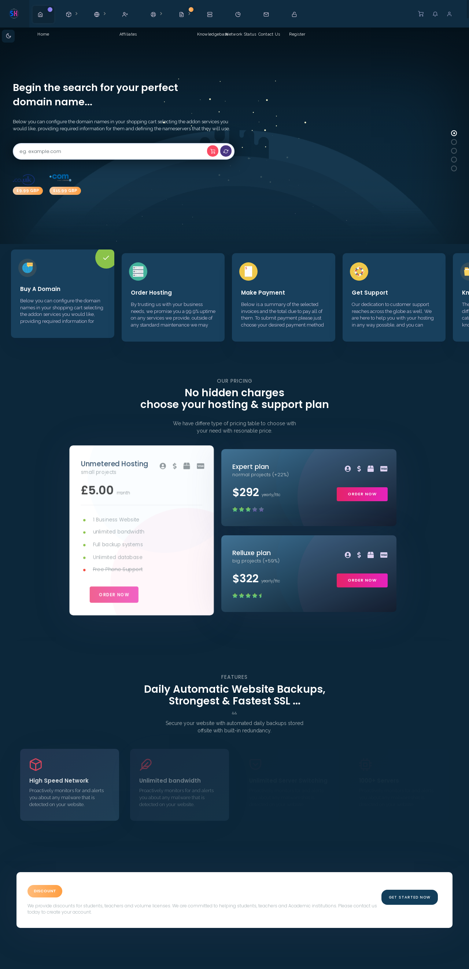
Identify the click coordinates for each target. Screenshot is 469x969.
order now (114, 593)
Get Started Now (410, 897)
